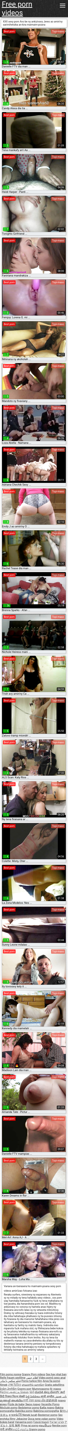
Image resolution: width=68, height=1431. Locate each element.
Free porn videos (17, 8)
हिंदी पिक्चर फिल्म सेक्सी (12, 1396)
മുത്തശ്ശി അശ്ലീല (11, 1400)
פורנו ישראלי (57, 1422)
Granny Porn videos (33, 1374)
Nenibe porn (59, 1425)
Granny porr (24, 1388)
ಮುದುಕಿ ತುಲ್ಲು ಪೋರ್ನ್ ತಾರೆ (50, 1392)
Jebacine (21, 1418)
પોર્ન (31, 1392)
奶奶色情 (51, 1400)
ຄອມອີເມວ (45, 1425)
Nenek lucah (29, 1415)
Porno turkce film (31, 1381)
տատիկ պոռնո (33, 1384)
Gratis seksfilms (54, 1384)
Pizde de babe (16, 1404)
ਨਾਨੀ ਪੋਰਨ (28, 1400)
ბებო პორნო (8, 1388)
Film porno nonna (10, 1374)
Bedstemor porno (28, 1407)
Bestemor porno (47, 1415)
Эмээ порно (32, 1404)
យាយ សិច (40, 1400)
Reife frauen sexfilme (12, 1377)
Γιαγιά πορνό (41, 1422)
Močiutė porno (9, 1407)
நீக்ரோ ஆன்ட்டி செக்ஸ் (14, 1392)
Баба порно (47, 1407)
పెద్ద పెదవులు (33, 1396)
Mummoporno (40, 1388)
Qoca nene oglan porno (42, 1418)
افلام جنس (32, 1377)
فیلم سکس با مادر (10, 1381)
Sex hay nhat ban (56, 1374)
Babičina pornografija (46, 1411)
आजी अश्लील (47, 1396)
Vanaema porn (24, 1422)
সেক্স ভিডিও (14, 1384)
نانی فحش (61, 1396)
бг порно (55, 1388)
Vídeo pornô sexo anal (52, 1377)
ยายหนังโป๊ (15, 1415)
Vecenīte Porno (50, 1404)
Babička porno (24, 1411)
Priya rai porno (29, 1425)
